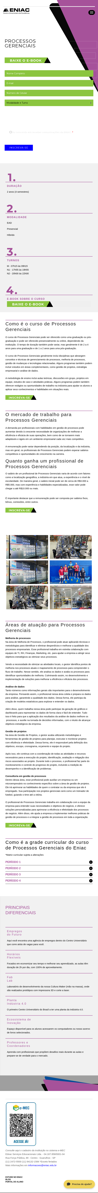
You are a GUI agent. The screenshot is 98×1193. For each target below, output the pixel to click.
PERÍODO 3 (49, 874)
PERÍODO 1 (49, 862)
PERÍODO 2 (49, 868)
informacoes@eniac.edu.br (42, 1165)
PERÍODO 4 (49, 881)
